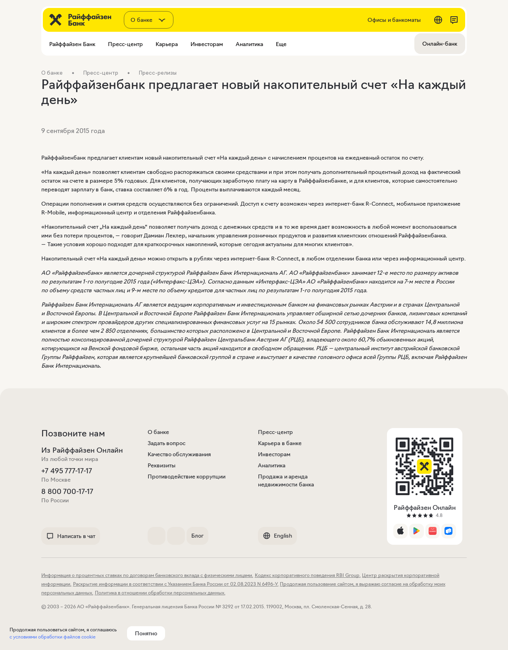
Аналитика (271, 465)
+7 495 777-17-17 (66, 471)
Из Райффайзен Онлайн (82, 450)
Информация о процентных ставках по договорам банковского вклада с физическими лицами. (147, 575)
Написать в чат (70, 536)
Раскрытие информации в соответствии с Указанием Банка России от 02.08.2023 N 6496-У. (176, 584)
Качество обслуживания (179, 454)
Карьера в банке (280, 443)
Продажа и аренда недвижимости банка (286, 480)
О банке (158, 432)
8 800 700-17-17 (67, 491)
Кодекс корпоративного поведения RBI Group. (308, 575)
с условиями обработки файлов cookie (53, 637)
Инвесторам (274, 454)
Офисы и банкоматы (394, 19)
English (277, 536)
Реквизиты (161, 465)
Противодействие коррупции (187, 476)
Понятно (146, 633)
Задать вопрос (167, 443)
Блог (197, 535)
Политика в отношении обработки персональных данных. (160, 593)
